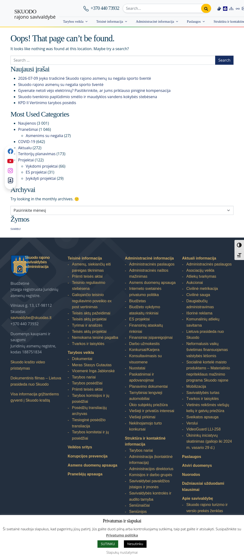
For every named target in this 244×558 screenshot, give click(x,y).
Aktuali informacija (199, 258)
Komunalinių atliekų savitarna (202, 322)
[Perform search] (206, 8)
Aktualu (25, 147)
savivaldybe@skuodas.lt (30, 318)
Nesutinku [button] (135, 544)
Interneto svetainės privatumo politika (145, 292)
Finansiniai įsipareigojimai (151, 337)
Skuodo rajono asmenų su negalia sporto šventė (60, 84)
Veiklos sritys (80, 447)
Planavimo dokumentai (148, 386)
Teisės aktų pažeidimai (91, 313)
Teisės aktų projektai (89, 319)
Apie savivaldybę (197, 498)
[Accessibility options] (237, 8)
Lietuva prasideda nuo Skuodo (205, 334)
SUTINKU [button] (108, 544)
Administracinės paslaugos (151, 264)
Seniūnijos (138, 512)
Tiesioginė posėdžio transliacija (89, 423)
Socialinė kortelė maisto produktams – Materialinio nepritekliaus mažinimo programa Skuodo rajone (208, 371)
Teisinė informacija (109, 21)
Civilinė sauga (198, 295)
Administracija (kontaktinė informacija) (151, 460)
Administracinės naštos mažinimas (148, 273)
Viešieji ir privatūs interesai (151, 411)
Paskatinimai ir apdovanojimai (141, 377)
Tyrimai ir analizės (87, 325)
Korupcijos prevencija (87, 456)
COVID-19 (26, 141)
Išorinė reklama (199, 313)
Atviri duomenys (197, 465)
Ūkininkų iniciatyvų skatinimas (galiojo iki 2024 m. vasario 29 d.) (209, 441)
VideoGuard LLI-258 (203, 429)
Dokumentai (82, 359)
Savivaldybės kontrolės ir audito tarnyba (150, 496)
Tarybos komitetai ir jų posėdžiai (90, 435)
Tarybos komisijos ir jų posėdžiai (90, 398)
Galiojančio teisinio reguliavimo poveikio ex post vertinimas (92, 301)
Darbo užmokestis (144, 344)
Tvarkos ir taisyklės (88, 344)
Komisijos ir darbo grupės (150, 475)
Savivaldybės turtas (202, 393)
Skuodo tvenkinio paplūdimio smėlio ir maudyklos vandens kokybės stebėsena (87, 96)
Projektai (26, 160)
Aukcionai (194, 283)
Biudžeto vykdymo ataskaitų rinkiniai (144, 310)
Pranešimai (28, 129)
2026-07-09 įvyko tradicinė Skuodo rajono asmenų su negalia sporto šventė (84, 78)
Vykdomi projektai (42, 166)
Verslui (192, 423)
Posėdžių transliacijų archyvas (89, 411)
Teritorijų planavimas (37, 153)
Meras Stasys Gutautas (92, 365)
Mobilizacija (196, 386)
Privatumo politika (122, 535)
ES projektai (36, 172)
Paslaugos (194, 21)
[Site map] (231, 8)
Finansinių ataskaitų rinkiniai (146, 328)
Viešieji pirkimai (142, 417)
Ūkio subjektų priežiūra (148, 405)
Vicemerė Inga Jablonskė (93, 371)
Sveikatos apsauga (202, 417)
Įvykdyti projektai (41, 178)
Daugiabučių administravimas (200, 304)
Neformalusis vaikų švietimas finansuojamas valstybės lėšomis (207, 350)
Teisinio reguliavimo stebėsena (88, 286)
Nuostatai (137, 368)
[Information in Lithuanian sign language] (219, 8)
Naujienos (27, 123)
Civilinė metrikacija (202, 289)
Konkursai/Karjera (144, 350)
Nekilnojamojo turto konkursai (145, 426)
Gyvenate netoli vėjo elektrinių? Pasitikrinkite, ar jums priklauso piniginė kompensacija (94, 90)
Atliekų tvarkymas (201, 276)
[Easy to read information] (225, 8)
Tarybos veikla (73, 21)
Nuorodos (191, 475)
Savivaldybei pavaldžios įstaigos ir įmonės (149, 484)
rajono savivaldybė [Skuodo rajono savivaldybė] (35, 14)
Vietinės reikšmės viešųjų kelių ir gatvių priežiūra (207, 408)
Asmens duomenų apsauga (92, 465)
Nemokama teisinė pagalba (95, 337)
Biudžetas (137, 301)
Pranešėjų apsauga (85, 474)
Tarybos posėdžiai (87, 383)
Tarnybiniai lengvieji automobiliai (145, 396)
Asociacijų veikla (200, 270)
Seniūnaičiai (139, 505)
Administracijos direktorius (151, 469)
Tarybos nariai (84, 377)
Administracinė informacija (155, 21)
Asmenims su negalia (44, 135)
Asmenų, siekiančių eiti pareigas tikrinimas (91, 267)
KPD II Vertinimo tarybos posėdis (47, 102)
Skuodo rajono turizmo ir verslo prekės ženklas (207, 508)
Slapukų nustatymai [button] (121, 552)
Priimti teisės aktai (87, 276)
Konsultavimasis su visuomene (145, 359)
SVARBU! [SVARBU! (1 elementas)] (15, 229)
